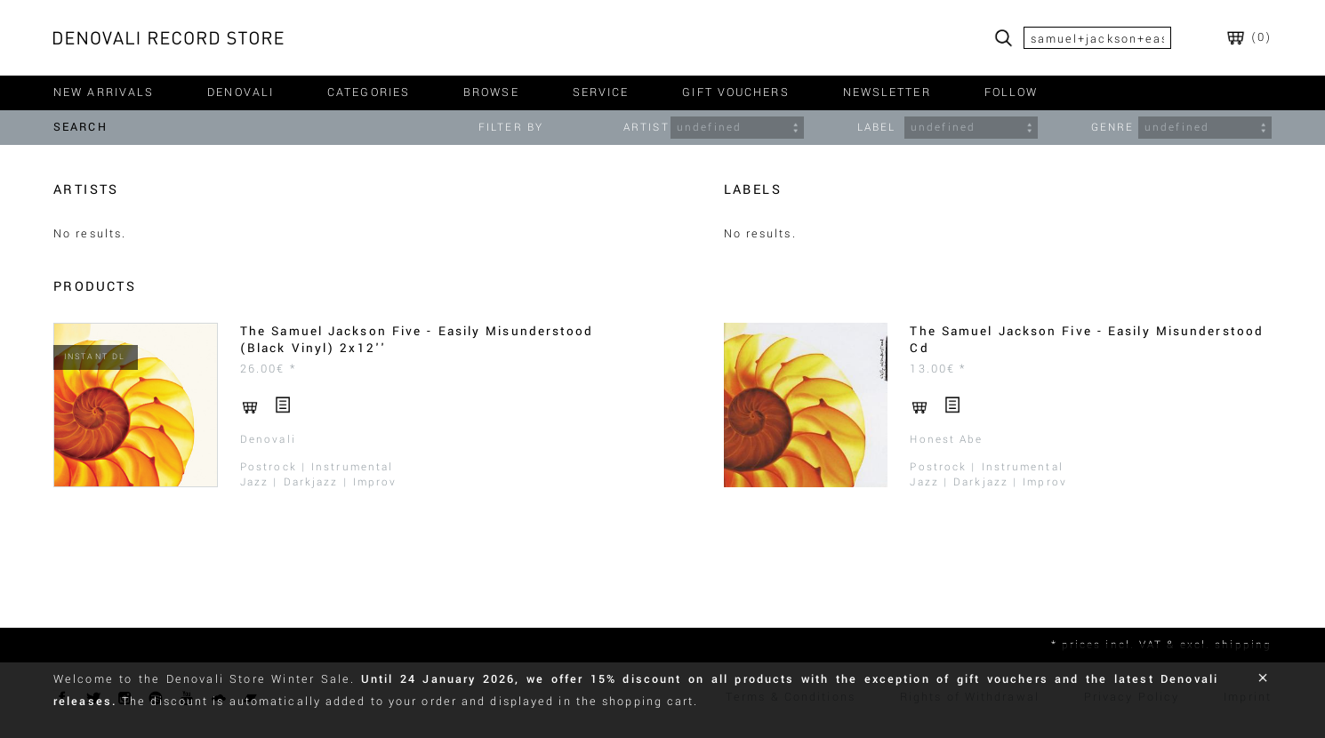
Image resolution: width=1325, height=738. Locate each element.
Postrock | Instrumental (316, 467)
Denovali (268, 439)
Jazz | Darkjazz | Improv (318, 482)
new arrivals (103, 92)
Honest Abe (946, 439)
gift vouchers (735, 92)
